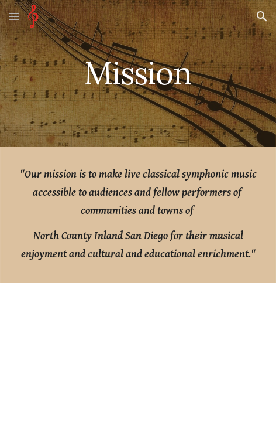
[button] (14, 16)
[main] (138, 73)
